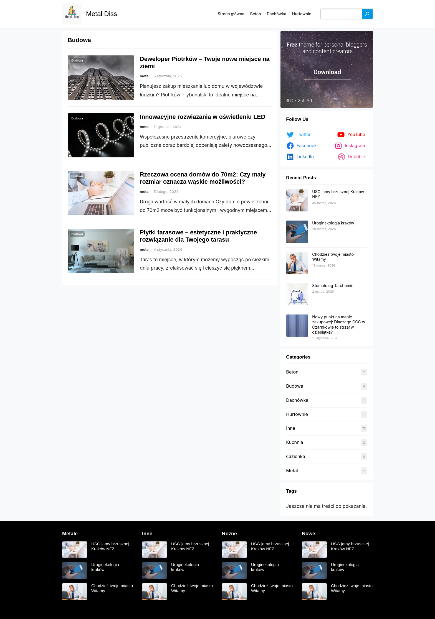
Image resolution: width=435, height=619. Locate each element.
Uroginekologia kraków (333, 223)
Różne (229, 533)
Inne (290, 428)
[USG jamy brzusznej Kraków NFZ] (297, 200)
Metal (292, 470)
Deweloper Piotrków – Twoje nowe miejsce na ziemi (205, 62)
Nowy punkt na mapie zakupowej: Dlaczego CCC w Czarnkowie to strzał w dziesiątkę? (338, 324)
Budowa (77, 60)
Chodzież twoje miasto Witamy (112, 588)
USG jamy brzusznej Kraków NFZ (110, 546)
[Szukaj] (367, 14)
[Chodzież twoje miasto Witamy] (297, 263)
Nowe (308, 533)
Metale (70, 533)
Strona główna (231, 13)
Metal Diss (101, 13)
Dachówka (297, 400)
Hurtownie (297, 414)
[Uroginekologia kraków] (297, 232)
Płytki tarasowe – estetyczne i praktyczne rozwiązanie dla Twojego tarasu (198, 236)
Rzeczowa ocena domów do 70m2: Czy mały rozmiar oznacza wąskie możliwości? (203, 178)
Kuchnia (294, 442)
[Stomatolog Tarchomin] (297, 294)
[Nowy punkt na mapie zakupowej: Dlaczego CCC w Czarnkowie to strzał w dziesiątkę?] (297, 325)
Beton (292, 372)
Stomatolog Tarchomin (332, 285)
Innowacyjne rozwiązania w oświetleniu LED (202, 116)
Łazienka (295, 456)
